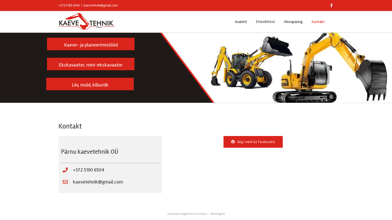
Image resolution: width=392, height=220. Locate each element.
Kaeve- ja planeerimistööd (91, 45)
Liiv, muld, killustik (90, 85)
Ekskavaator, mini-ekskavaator (91, 65)
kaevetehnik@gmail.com (101, 6)
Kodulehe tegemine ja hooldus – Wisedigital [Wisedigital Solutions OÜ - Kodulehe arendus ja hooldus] (196, 214)
